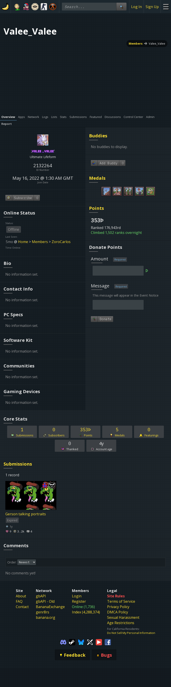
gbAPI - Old (45, 601)
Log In (136, 6)
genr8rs (42, 612)
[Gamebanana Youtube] (98, 642)
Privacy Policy (118, 606)
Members (135, 43)
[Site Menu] (166, 6)
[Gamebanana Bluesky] (81, 642)
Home (23, 241)
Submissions (18, 464)
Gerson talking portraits (25, 514)
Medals (97, 178)
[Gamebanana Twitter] (90, 642)
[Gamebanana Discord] (63, 642)
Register (79, 601)
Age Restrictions (120, 622)
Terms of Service (121, 601)
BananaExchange (50, 606)
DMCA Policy (117, 612)
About (21, 596)
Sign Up (152, 6)
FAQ (19, 601)
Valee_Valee (157, 43)
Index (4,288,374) (86, 612)
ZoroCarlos (61, 241)
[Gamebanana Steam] (72, 642)
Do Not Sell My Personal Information (131, 633)
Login (76, 596)
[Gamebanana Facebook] (107, 642)
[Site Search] (121, 6)
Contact (22, 606)
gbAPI (41, 596)
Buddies (98, 136)
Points (96, 208)
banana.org (45, 617)
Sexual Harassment (123, 617)
